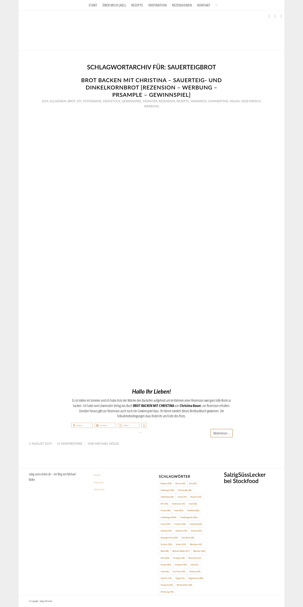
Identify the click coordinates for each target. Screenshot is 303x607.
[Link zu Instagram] (275, 16)
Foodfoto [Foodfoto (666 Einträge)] (193, 510)
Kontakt (97, 475)
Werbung (151, 106)
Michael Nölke (107, 443)
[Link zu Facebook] (269, 16)
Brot (71, 101)
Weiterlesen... (221, 433)
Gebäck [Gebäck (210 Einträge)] (166, 530)
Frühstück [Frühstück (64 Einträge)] (195, 523)
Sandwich (198, 101)
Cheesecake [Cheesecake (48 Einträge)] (184, 490)
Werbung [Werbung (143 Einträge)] (167, 591)
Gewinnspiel (132, 101)
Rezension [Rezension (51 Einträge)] (194, 557)
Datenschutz (99, 489)
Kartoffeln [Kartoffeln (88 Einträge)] (188, 537)
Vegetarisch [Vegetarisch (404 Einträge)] (195, 578)
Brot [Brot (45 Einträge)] (193, 483)
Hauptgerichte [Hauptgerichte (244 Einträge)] (169, 537)
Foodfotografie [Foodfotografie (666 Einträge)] (188, 517)
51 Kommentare (70, 443)
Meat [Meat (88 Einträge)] (165, 550)
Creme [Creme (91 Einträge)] (182, 496)
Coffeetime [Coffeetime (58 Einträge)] (167, 496)
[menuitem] (93, 5)
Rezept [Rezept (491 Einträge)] (166, 564)
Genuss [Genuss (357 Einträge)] (196, 530)
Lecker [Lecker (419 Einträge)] (181, 544)
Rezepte (183, 101)
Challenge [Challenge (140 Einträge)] (167, 490)
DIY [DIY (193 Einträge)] (164, 503)
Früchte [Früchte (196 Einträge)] (180, 523)
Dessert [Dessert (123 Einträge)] (195, 496)
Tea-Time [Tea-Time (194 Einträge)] (179, 571)
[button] (82, 425)
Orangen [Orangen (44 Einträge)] (179, 557)
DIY (79, 101)
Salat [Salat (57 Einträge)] (194, 564)
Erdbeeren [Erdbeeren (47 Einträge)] (178, 503)
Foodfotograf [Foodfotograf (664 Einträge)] (168, 517)
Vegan (235, 101)
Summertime (218, 101)
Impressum (99, 482)
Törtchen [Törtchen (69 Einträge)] (194, 571)
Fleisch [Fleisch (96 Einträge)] (165, 510)
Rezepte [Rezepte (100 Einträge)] (181, 564)
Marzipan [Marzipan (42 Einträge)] (196, 544)
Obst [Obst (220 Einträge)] (165, 557)
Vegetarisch (251, 101)
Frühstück (111, 101)
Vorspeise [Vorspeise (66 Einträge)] (167, 584)
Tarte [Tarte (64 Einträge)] (165, 571)
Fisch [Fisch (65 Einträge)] (193, 503)
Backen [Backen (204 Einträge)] (166, 483)
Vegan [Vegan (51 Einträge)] (180, 578)
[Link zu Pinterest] (281, 16)
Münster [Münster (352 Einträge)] (199, 550)
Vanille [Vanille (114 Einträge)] (166, 578)
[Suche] (215, 5)
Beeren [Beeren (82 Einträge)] (180, 483)
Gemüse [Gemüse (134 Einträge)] (181, 530)
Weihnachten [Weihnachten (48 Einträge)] (184, 584)
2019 (45, 101)
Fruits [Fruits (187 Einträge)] (165, 523)
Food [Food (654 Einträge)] (178, 510)
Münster (150, 101)
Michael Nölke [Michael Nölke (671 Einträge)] (180, 550)
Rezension (167, 101)
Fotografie (92, 101)
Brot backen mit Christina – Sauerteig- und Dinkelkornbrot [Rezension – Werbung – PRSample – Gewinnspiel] (151, 87)
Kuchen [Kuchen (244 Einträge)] (166, 544)
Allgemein (58, 101)
